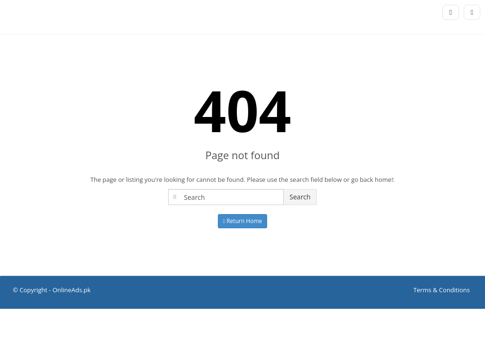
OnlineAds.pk (72, 290)
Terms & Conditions (441, 290)
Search (299, 196)
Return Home (242, 221)
